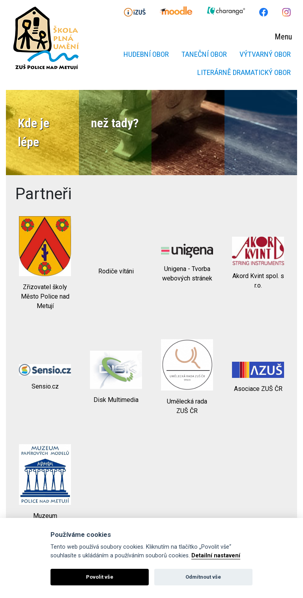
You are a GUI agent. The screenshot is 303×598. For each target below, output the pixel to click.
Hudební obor (146, 54)
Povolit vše (99, 577)
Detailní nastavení (215, 555)
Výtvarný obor (265, 54)
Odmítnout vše (203, 577)
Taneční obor (204, 54)
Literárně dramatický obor (244, 72)
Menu (283, 36)
